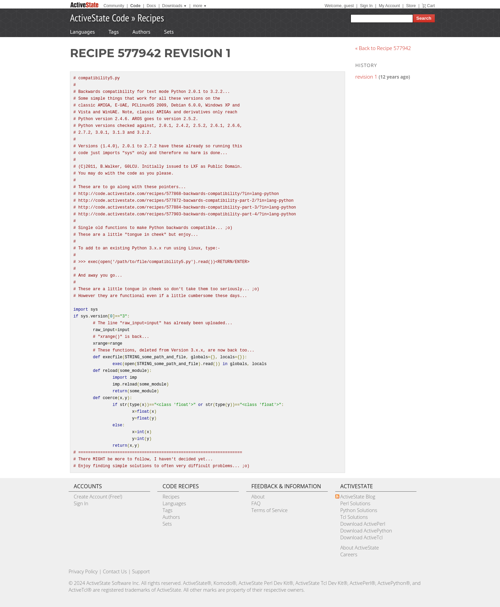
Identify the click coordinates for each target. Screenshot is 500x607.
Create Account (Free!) (98, 496)
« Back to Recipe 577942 (383, 48)
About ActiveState (359, 547)
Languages (82, 31)
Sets (169, 31)
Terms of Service (269, 510)
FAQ (256, 503)
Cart (431, 5)
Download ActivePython (366, 530)
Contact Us (115, 571)
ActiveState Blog (357, 496)
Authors (141, 31)
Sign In (366, 5)
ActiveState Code (99, 17)
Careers (348, 554)
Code (135, 5)
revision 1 (366, 76)
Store (411, 5)
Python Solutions (358, 510)
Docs (151, 5)
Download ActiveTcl (361, 537)
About (258, 496)
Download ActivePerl (362, 524)
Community (114, 5)
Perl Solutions (355, 503)
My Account (389, 5)
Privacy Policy (83, 571)
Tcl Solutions (354, 517)
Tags (113, 31)
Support (141, 571)
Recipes (151, 17)
